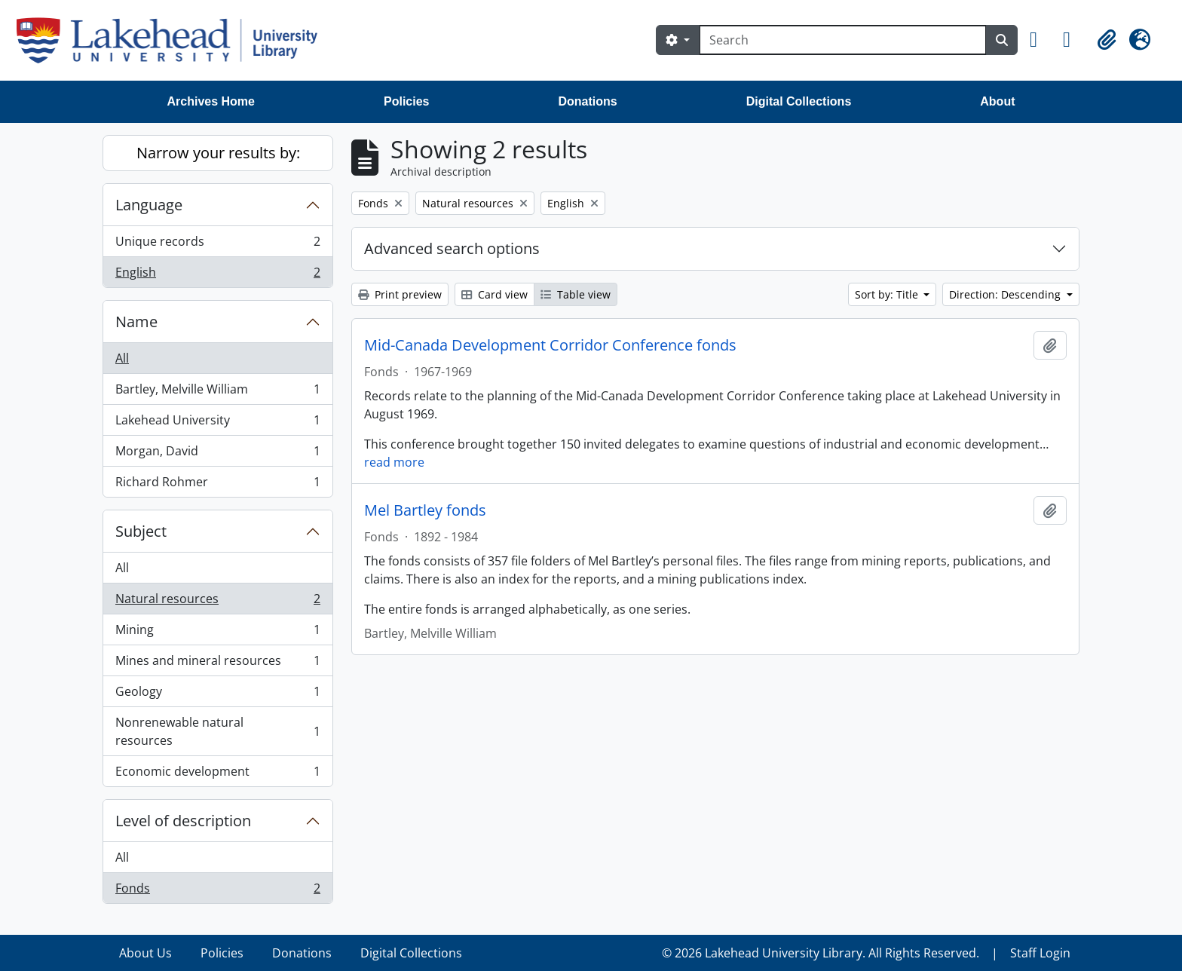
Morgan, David (217, 454)
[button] (1040, 40)
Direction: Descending (1006, 294)
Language (148, 205)
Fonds (217, 891)
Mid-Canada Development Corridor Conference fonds (550, 345)
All (122, 358)
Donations (587, 101)
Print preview (400, 294)
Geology (217, 694)
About (997, 101)
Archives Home (211, 101)
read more (394, 462)
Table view (575, 294)
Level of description (183, 820)
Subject (141, 531)
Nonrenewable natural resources (217, 731)
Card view (494, 294)
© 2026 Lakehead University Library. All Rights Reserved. (820, 953)
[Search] (843, 40)
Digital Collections (799, 101)
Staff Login (1040, 953)
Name (136, 321)
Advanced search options (452, 248)
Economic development (217, 774)
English (217, 275)
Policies (406, 101)
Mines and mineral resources (217, 663)
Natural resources (217, 602)
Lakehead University (217, 423)
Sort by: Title (888, 294)
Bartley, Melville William (217, 392)
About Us (145, 953)
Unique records (217, 244)
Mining (217, 632)
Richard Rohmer (217, 485)
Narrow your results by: (218, 152)
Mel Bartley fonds (425, 510)
